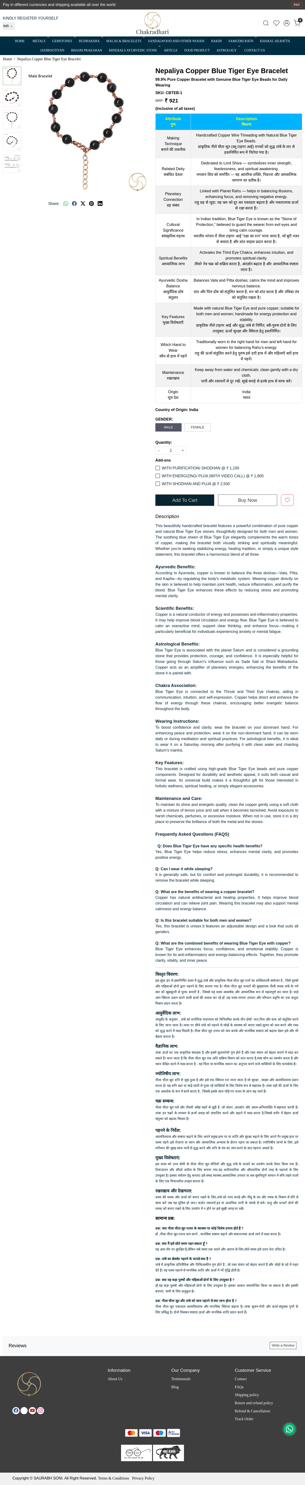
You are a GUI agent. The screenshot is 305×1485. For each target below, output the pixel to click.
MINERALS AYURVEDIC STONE (134, 50)
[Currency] (9, 26)
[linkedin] (100, 203)
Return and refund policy (254, 1403)
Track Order (244, 1419)
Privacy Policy (143, 1478)
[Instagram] (40, 1410)
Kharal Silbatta (275, 41)
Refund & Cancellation (252, 1411)
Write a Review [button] (283, 1345)
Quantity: (163, 442)
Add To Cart (184, 500)
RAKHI (216, 41)
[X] (24, 1410)
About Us (115, 1379)
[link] (266, 23)
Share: (53, 204)
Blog (175, 1387)
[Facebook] (16, 1410)
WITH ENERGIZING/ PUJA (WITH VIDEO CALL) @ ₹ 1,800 (213, 476)
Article (171, 50)
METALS (40, 41)
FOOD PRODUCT (197, 50)
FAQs (239, 1387)
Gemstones (63, 41)
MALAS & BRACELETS (125, 41)
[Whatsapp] (65, 203)
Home (20, 41)
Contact (241, 1379)
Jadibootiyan (52, 50)
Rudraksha (90, 41)
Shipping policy (247, 1395)
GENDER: (164, 419)
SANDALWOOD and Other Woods (176, 41)
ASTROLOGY (227, 50)
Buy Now (247, 500)
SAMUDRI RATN (242, 41)
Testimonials (181, 1379)
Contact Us (254, 50)
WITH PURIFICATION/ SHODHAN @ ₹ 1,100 (200, 468)
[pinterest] (91, 203)
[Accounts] (287, 23)
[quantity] (170, 450)
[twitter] (83, 203)
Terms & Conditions (113, 1478)
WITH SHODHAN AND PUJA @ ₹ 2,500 (196, 484)
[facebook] (74, 203)
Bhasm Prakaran (86, 50)
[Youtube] (32, 1410)
